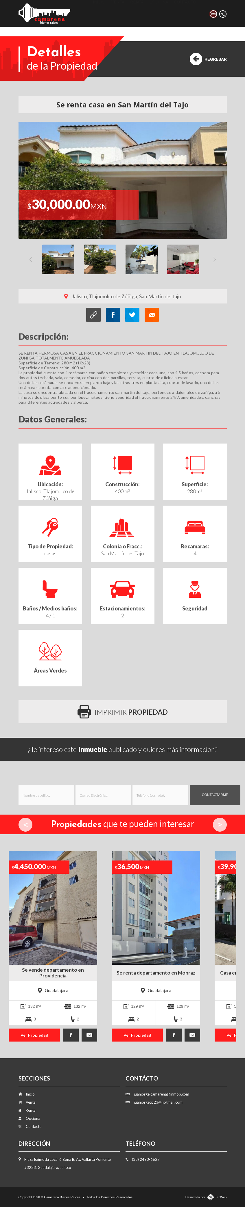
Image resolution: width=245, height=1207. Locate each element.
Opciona (159, 13)
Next (214, 259)
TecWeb (221, 1197)
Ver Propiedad (34, 1035)
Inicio (99, 13)
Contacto (185, 13)
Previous (30, 259)
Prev (25, 825)
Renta (136, 13)
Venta (118, 13)
